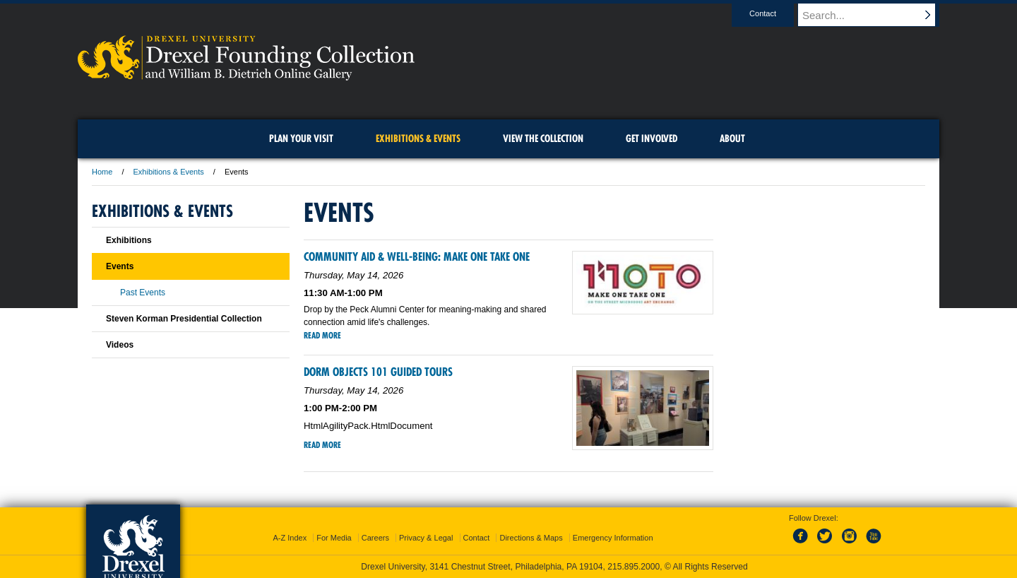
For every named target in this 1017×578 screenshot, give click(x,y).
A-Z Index (290, 537)
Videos (119, 345)
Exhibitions (129, 240)
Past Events (142, 292)
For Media (334, 537)
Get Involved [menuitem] (651, 138)
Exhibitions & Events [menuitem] (418, 138)
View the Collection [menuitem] (543, 138)
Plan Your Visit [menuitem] (301, 138)
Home (102, 171)
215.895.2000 (633, 567)
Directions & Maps (530, 537)
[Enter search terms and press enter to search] (875, 15)
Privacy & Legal (426, 537)
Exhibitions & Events (168, 171)
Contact (776, 13)
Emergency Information (613, 537)
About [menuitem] (732, 138)
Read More (322, 335)
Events (119, 266)
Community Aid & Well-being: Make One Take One (417, 256)
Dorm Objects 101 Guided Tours (378, 372)
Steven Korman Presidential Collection (184, 319)
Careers (375, 537)
